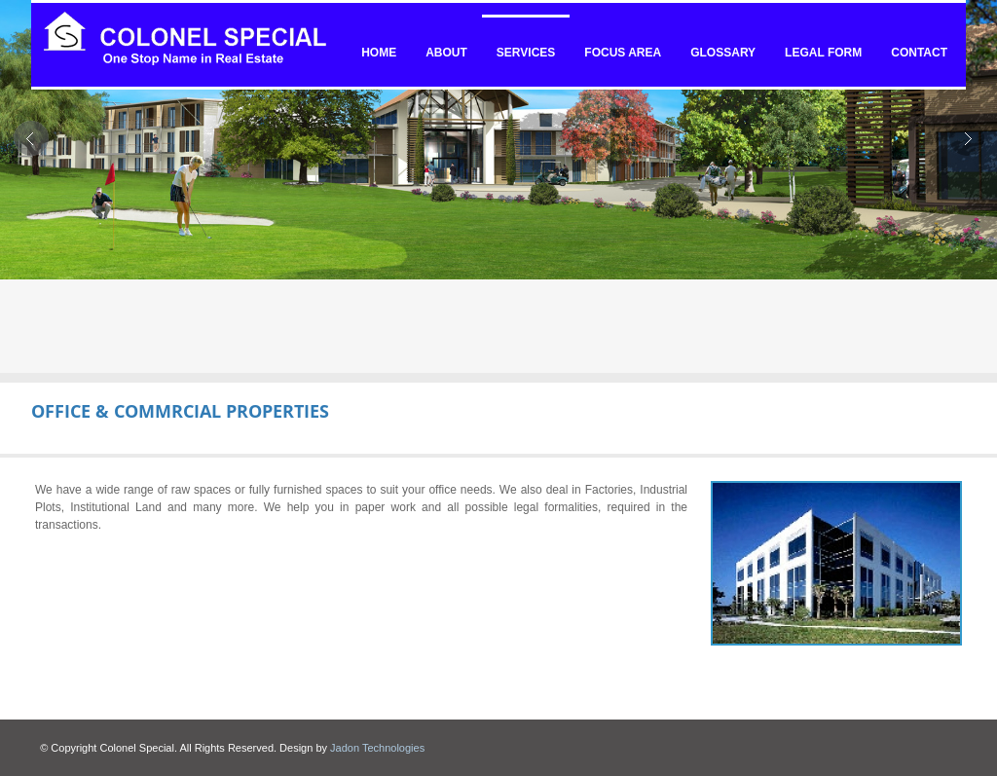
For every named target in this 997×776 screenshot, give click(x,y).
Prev (30, 137)
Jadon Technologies (377, 748)
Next (966, 137)
